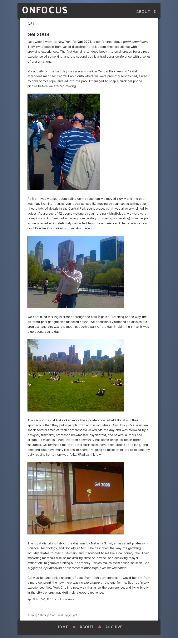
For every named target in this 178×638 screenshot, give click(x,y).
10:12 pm (52, 599)
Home (62, 627)
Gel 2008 (85, 42)
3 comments (66, 599)
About (143, 12)
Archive (114, 627)
